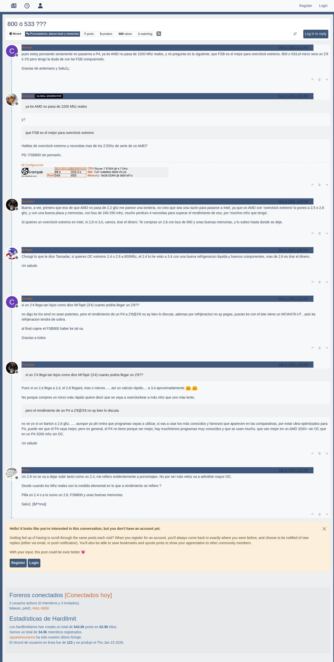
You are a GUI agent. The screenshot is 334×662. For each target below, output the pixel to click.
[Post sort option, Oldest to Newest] (295, 33)
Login (34, 563)
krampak (28, 96)
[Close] (324, 528)
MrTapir (27, 250)
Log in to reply (316, 34)
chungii (27, 47)
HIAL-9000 (40, 608)
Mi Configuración (32, 165)
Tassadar (28, 201)
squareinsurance (22, 637)
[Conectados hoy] (88, 595)
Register (18, 563)
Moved (15, 33)
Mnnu (26, 470)
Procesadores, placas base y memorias (52, 33)
